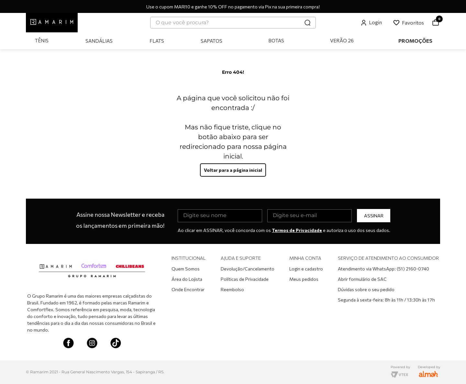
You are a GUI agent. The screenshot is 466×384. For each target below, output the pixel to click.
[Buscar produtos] (307, 22)
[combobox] (233, 22)
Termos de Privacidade (297, 230)
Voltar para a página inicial (233, 170)
